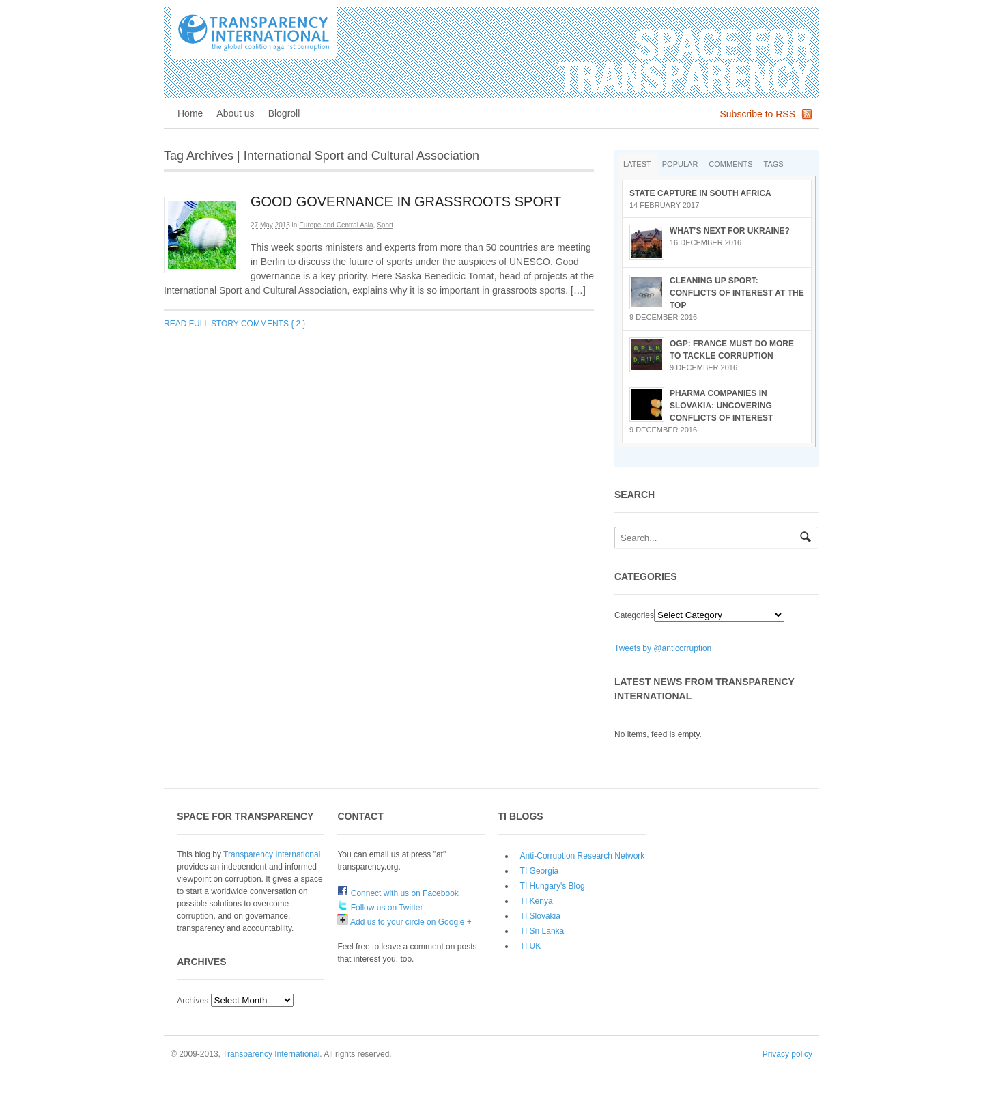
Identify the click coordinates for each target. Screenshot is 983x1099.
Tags (774, 164)
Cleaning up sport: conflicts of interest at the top (737, 293)
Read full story (201, 324)
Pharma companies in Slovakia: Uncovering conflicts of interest (721, 406)
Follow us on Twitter (380, 908)
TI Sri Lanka (542, 931)
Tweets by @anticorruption (662, 648)
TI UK (530, 946)
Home (190, 113)
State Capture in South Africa (700, 193)
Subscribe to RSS (758, 114)
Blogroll (284, 113)
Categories (634, 615)
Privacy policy (787, 1054)
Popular (680, 164)
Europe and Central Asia (336, 225)
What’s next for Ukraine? (730, 231)
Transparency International (271, 854)
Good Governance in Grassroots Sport (406, 201)
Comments (730, 164)
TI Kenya (536, 901)
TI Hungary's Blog (552, 886)
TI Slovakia (540, 916)
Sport (385, 225)
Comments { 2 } (273, 324)
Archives (192, 1000)
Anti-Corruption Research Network (582, 856)
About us (235, 113)
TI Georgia (539, 871)
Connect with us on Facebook (397, 893)
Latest (637, 164)
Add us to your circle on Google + (404, 922)
